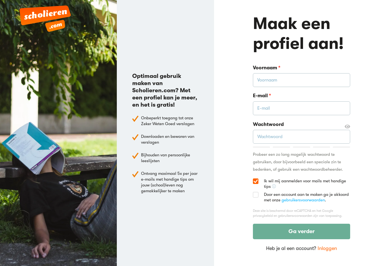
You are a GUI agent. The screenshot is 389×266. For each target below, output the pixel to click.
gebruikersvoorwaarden (303, 199)
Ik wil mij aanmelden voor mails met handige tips (307, 183)
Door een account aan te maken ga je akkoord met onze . (306, 197)
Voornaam (266, 67)
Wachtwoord (301, 125)
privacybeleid (263, 216)
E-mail (262, 95)
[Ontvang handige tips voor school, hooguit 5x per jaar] (274, 186)
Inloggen (327, 248)
